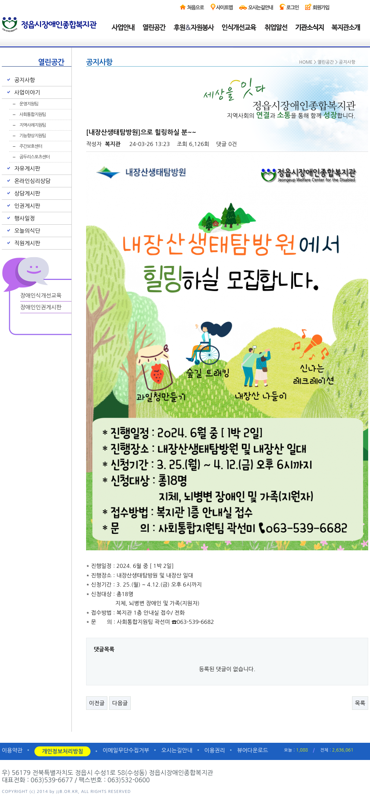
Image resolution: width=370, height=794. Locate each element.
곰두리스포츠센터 (34, 157)
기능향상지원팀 (32, 136)
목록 (360, 703)
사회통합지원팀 (32, 114)
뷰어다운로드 (252, 750)
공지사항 (24, 80)
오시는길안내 (176, 750)
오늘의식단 (27, 230)
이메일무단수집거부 (126, 750)
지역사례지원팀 (32, 125)
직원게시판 (27, 243)
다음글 (119, 703)
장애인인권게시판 (41, 307)
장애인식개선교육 (41, 295)
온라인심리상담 (32, 181)
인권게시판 (27, 206)
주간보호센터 (30, 146)
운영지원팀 (28, 104)
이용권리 (214, 750)
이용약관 (12, 750)
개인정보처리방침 (62, 751)
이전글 (96, 703)
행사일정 (24, 218)
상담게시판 (27, 193)
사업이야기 (27, 92)
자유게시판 (27, 168)
